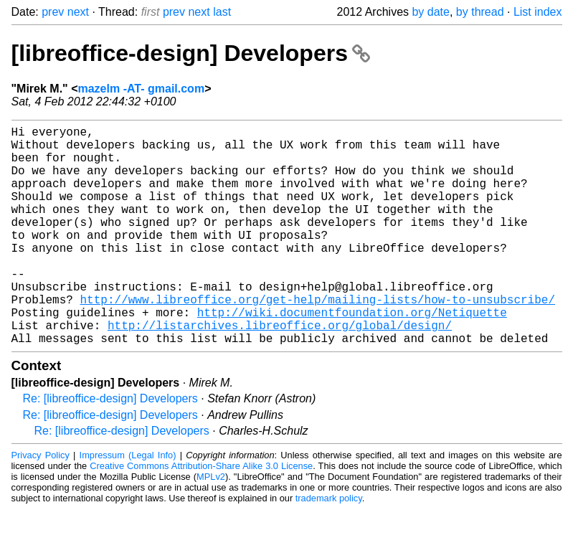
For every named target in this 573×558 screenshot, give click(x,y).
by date (430, 12)
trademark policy (328, 547)
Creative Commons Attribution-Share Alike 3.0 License (201, 514)
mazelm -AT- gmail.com (140, 88)
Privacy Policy (40, 503)
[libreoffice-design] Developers (190, 53)
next (78, 12)
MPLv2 (210, 525)
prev (53, 12)
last (222, 12)
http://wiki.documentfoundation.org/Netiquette (352, 355)
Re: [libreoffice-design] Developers (110, 447)
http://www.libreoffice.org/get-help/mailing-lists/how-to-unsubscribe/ (317, 339)
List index (537, 12)
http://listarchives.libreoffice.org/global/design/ (280, 371)
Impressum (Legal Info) (128, 503)
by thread (480, 12)
